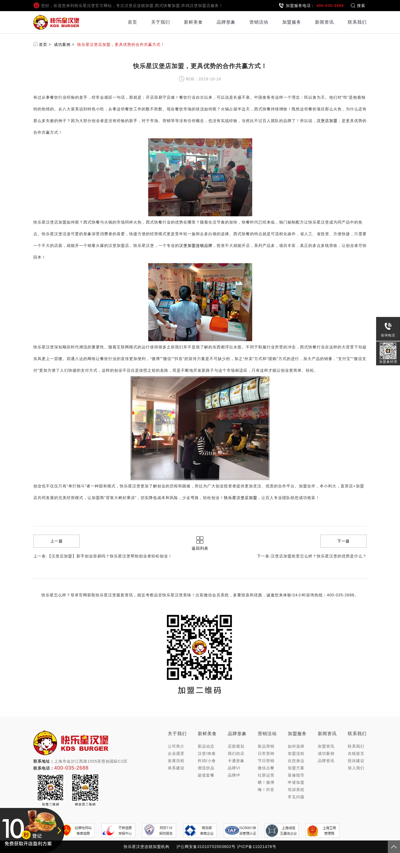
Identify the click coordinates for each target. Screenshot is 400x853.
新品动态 (206, 746)
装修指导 (296, 775)
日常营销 (266, 753)
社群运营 (266, 775)
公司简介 (176, 746)
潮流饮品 (206, 768)
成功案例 (62, 44)
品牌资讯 (326, 760)
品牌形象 (226, 22)
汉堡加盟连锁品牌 (195, 245)
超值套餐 (206, 775)
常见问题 (296, 797)
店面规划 (236, 746)
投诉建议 (356, 760)
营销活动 (258, 22)
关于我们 (160, 22)
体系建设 (176, 768)
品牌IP (234, 775)
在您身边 (296, 760)
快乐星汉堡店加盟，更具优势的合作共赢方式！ (121, 44)
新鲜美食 (193, 22)
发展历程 (176, 760)
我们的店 (236, 753)
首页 (132, 22)
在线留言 (356, 753)
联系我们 (357, 22)
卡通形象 (236, 760)
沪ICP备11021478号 (256, 846)
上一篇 (56, 541)
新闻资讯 (324, 22)
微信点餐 (266, 768)
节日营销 (266, 760)
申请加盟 (296, 782)
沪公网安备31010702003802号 (206, 846)
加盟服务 (291, 22)
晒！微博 (266, 782)
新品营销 (266, 746)
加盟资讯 (326, 746)
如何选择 (296, 746)
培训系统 (296, 789)
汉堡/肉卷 (207, 753)
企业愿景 (176, 753)
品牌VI (234, 768)
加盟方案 (296, 768)
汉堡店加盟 (327, 120)
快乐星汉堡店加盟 (240, 497)
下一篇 (343, 541)
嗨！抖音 (266, 789)
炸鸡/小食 (207, 760)
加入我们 (356, 768)
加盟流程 (296, 753)
